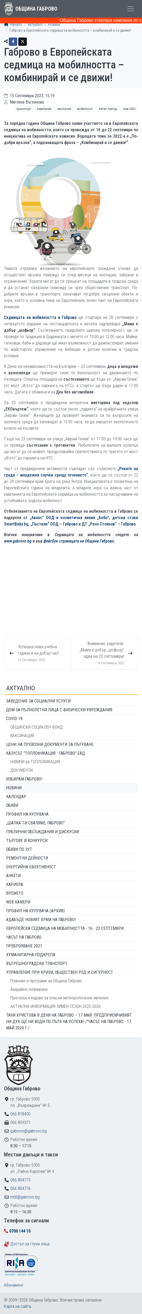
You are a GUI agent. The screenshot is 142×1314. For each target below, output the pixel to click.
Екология (64, 109)
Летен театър (108, 109)
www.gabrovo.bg (18, 541)
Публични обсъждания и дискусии (42, 831)
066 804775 (20, 1179)
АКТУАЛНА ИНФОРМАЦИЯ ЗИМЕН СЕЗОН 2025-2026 (55, 1006)
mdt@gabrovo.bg (25, 1197)
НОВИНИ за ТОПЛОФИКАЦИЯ (35, 761)
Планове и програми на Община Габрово (46, 980)
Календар (16, 796)
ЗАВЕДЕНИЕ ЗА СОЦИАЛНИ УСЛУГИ (38, 701)
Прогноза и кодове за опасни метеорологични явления (59, 997)
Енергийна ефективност (31, 866)
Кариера (14, 884)
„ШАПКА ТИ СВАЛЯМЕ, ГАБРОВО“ (35, 823)
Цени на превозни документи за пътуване (49, 744)
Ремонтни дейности (27, 858)
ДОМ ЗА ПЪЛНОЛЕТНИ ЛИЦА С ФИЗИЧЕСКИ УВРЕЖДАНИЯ (59, 709)
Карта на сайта (17, 1306)
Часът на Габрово (23, 937)
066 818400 (20, 1113)
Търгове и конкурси (27, 840)
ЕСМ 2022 (129, 109)
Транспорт (23, 109)
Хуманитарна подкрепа (30, 954)
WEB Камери (18, 902)
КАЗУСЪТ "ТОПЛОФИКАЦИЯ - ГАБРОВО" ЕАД (45, 753)
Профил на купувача (27, 814)
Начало (13, 24)
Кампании (44, 109)
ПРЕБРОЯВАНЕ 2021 (24, 945)
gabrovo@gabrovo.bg (28, 1131)
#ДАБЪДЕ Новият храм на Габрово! (41, 919)
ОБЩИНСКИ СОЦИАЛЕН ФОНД (36, 727)
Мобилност (85, 109)
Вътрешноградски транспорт (36, 963)
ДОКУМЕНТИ (21, 770)
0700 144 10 (20, 1231)
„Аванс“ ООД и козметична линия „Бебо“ (69, 517)
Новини (54, 24)
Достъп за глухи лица (29, 1243)
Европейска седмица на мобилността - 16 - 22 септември (65, 928)
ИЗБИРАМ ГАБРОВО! (24, 779)
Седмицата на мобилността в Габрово (40, 317)
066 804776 (20, 1188)
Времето (14, 893)
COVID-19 (14, 718)
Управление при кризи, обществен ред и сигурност (59, 972)
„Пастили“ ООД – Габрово (54, 524)
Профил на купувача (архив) (35, 910)
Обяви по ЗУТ (19, 849)
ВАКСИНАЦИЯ (22, 735)
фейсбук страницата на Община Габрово (79, 541)
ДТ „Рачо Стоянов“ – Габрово (109, 524)
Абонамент (14, 1285)
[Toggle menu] (130, 9)
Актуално (35, 24)
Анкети (13, 875)
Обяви (12, 805)
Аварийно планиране (29, 989)
